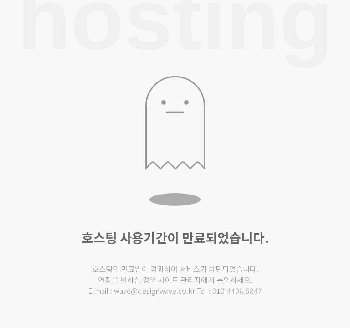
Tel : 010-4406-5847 (229, 290)
